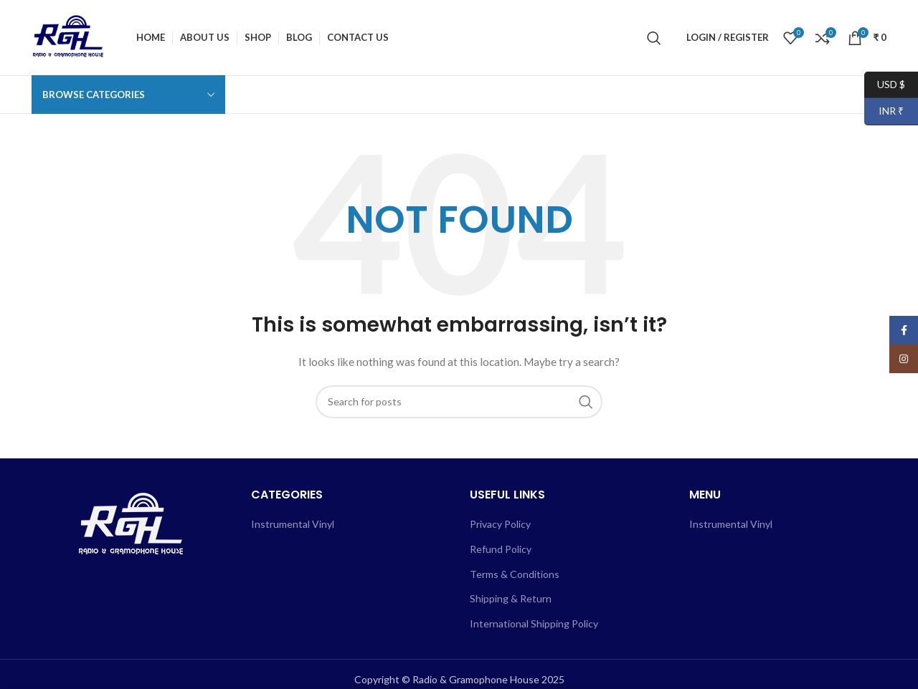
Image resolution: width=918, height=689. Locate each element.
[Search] (654, 38)
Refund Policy (500, 549)
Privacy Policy (500, 524)
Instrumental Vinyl (292, 524)
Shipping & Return (511, 598)
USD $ (884, 85)
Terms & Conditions (514, 574)
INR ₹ (884, 111)
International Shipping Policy (534, 623)
